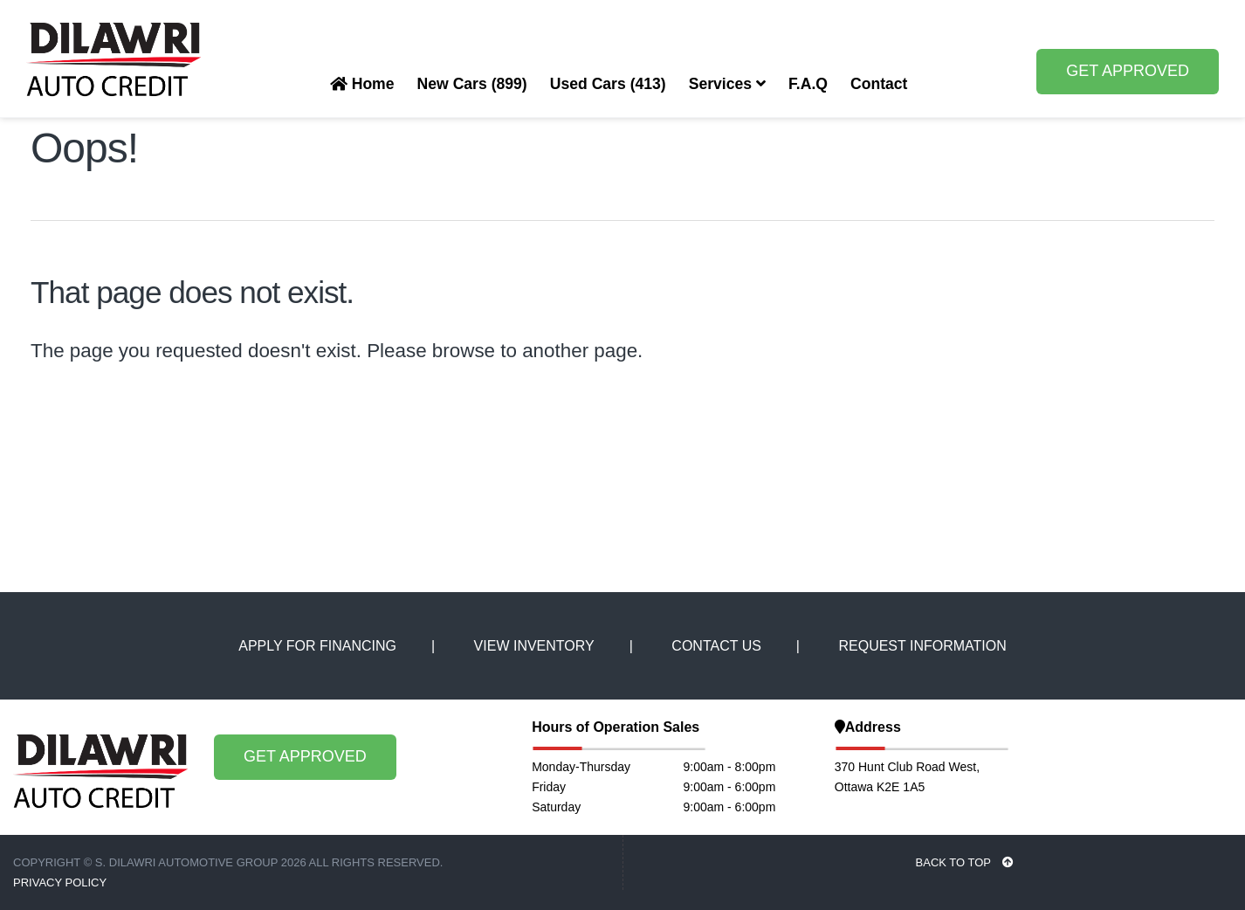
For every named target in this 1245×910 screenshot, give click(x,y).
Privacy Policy (60, 882)
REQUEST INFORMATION (922, 645)
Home (362, 84)
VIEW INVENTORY (534, 645)
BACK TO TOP (965, 862)
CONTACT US (716, 645)
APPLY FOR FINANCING (317, 645)
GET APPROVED (1127, 70)
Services (727, 84)
